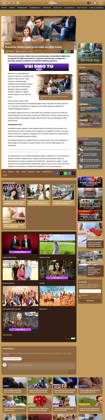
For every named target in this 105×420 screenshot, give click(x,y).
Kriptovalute (81, 8)
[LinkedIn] (18, 3)
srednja (11, 172)
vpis (4, 172)
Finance (13, 8)
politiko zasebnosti (86, 297)
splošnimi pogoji (93, 295)
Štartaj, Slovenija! (96, 8)
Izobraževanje (35, 8)
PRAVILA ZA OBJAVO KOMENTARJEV (12, 358)
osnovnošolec (47, 172)
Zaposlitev (47, 8)
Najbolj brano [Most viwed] (84, 139)
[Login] (95, 3)
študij (23, 172)
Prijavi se (71, 371)
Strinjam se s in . (90, 296)
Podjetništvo (69, 8)
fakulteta (31, 172)
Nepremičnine (23, 8)
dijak (38, 172)
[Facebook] (9, 3)
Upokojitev (57, 8)
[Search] (101, 3)
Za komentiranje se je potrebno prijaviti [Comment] (41, 366)
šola (17, 172)
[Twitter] (13, 3)
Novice (4, 8)
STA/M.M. (10, 51)
